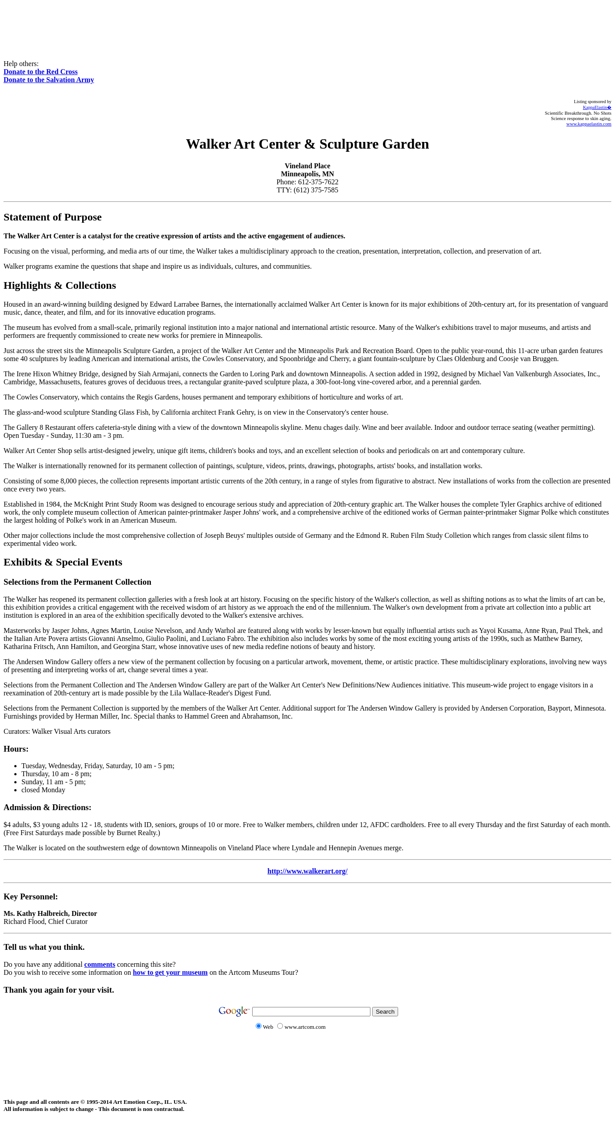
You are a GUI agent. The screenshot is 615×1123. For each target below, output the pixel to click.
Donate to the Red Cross (41, 71)
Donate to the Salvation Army (49, 79)
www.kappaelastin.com (588, 123)
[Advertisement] (307, 24)
